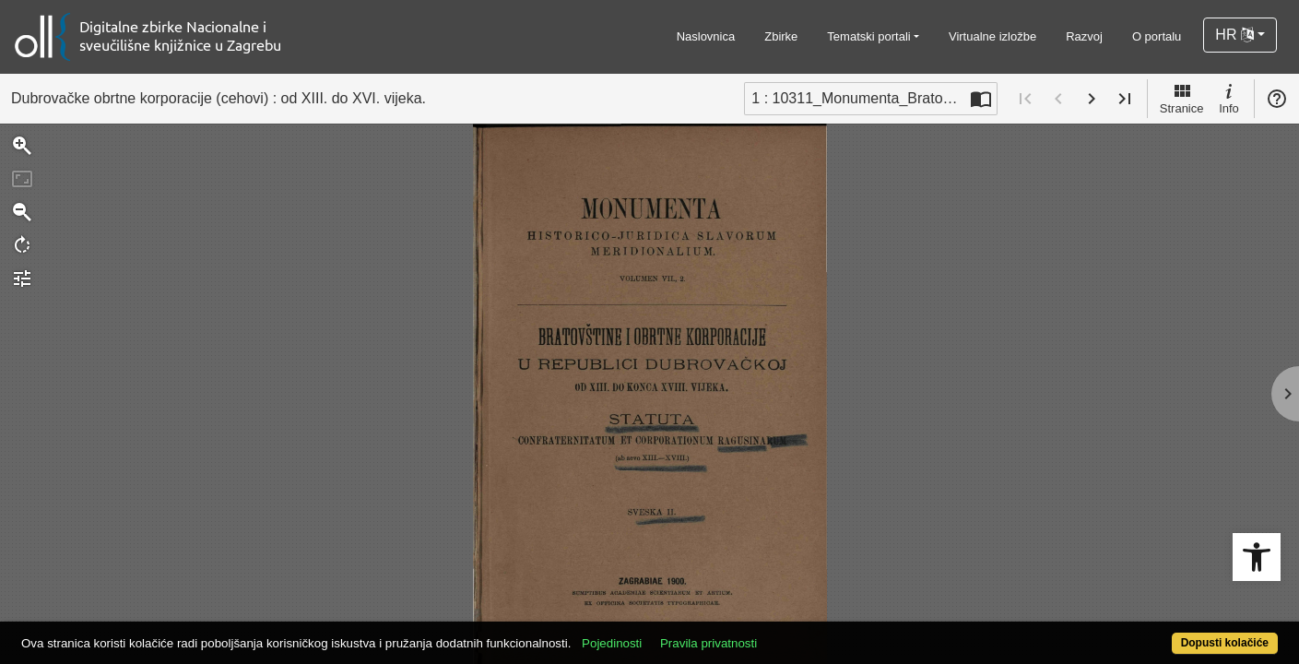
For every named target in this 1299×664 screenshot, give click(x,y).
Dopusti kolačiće (1155, 633)
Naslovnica (706, 36)
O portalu (1156, 36)
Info (1229, 97)
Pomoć (1277, 99)
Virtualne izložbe (992, 36)
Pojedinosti (677, 633)
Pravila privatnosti (773, 633)
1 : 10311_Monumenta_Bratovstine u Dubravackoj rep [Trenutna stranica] (858, 98)
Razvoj (1084, 36)
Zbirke (780, 36)
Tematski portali (868, 36)
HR (1234, 34)
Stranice (1182, 97)
